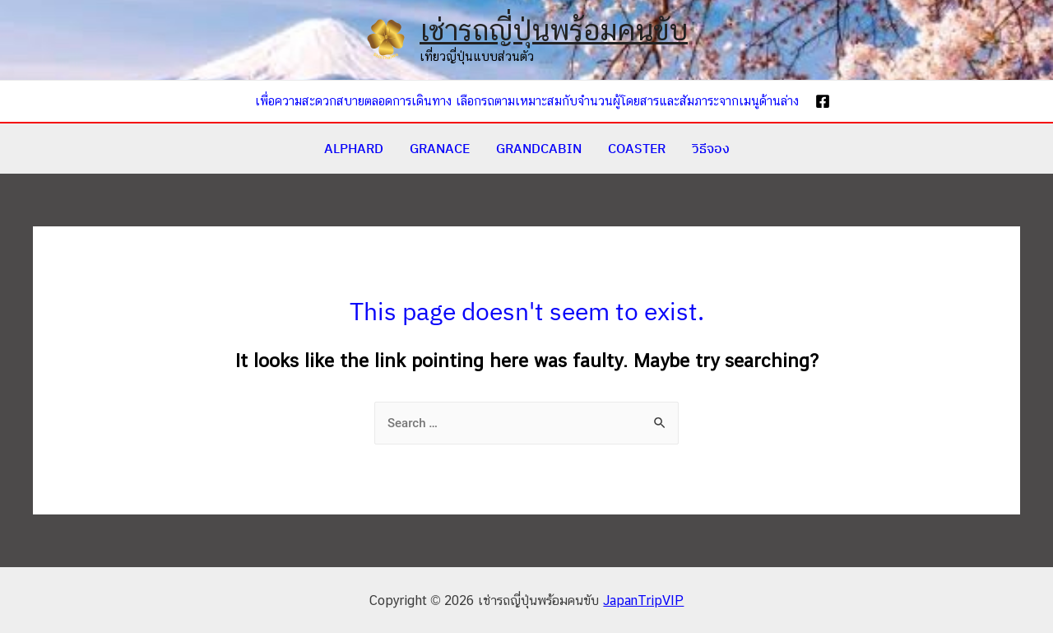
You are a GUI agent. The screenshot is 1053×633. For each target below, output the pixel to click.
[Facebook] (822, 101)
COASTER (637, 148)
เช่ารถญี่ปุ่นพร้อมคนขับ (554, 30)
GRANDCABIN (539, 148)
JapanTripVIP (643, 600)
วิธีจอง (711, 148)
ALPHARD (353, 148)
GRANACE (440, 148)
